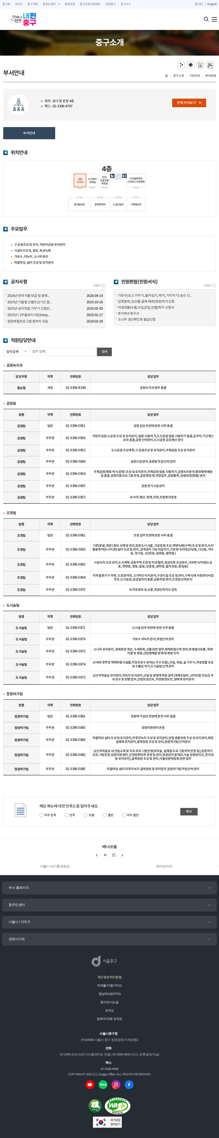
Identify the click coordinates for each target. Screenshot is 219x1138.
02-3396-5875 (75, 590)
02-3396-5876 (75, 639)
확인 (189, 811)
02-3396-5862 (75, 564)
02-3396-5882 (75, 755)
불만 (110, 815)
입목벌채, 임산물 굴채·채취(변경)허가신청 (146, 302)
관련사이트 (17, 939)
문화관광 (70, 4)
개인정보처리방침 (109, 977)
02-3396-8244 (75, 388)
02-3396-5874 (75, 664)
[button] (122, 855)
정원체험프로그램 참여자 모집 (27, 321)
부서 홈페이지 (19, 887)
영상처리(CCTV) (110, 994)
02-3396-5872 (75, 677)
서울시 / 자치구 (19, 922)
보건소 (19, 4)
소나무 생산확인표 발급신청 (137, 320)
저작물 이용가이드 (109, 985)
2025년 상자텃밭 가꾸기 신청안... (29, 309)
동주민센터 (17, 905)
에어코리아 (164, 866)
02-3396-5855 (75, 486)
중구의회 (32, 4)
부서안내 (29, 133)
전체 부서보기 (189, 103)
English (212, 4)
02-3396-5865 (75, 728)
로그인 (199, 4)
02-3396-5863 (75, 549)
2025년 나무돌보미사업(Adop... (28, 315)
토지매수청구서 (128, 314)
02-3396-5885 (75, 769)
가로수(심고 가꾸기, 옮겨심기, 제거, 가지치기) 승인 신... (155, 296)
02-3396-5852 (75, 450)
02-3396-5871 (75, 628)
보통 (91, 815)
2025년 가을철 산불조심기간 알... (29, 302)
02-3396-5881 (75, 716)
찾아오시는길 (109, 1002)
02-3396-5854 (75, 474)
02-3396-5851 (75, 426)
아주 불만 (133, 815)
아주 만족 (50, 815)
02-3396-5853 (75, 497)
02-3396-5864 (75, 577)
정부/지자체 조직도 (109, 1019)
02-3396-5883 (75, 740)
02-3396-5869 (75, 462)
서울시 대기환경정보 (55, 866)
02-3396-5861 (75, 535)
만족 (72, 815)
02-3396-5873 (75, 651)
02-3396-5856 (75, 438)
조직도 (109, 1010)
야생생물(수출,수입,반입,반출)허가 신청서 (146, 308)
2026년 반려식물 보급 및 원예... (28, 296)
